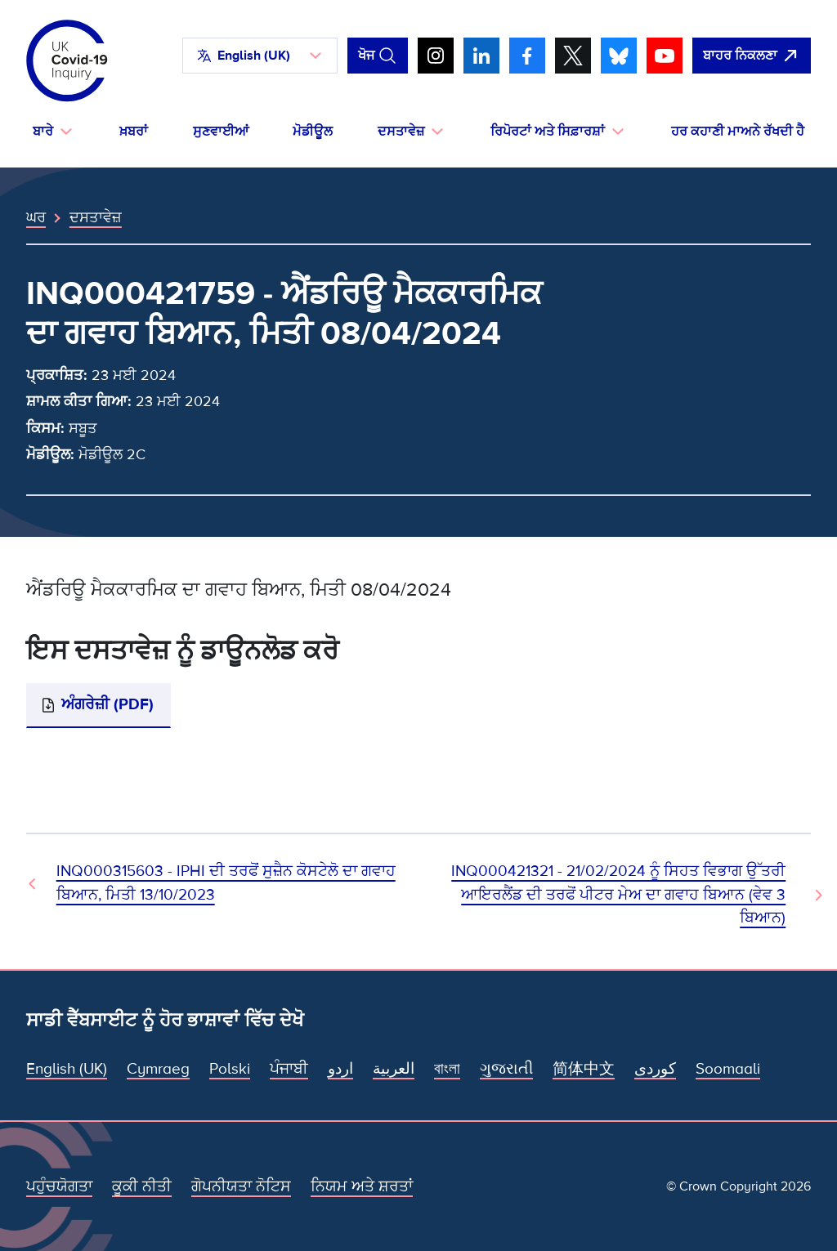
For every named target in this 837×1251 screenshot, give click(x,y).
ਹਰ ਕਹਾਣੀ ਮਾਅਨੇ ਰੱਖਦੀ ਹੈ (737, 131)
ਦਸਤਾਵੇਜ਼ (95, 217)
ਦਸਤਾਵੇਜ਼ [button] (401, 131)
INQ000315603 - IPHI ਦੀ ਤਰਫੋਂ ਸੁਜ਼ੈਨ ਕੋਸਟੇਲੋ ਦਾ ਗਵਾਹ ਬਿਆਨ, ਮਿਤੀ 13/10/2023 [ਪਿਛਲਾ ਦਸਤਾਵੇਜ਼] (226, 883)
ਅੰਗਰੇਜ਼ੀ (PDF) (107, 704)
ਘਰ (36, 217)
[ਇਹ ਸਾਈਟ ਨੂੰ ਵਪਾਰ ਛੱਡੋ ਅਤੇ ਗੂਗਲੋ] (751, 56)
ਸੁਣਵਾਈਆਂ (220, 131)
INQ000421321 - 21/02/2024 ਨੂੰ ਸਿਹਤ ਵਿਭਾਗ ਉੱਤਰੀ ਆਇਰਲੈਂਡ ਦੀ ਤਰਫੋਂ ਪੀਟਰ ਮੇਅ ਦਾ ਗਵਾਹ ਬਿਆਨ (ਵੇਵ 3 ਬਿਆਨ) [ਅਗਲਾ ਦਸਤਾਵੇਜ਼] (618, 894)
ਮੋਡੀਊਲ (313, 131)
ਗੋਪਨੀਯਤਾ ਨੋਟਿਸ (241, 1186)
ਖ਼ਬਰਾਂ (133, 131)
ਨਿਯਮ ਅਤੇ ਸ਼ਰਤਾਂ (362, 1186)
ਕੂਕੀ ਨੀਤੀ (142, 1186)
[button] (260, 56)
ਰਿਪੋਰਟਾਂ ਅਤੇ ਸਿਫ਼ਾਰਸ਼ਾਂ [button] (547, 131)
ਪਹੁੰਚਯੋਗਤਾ (59, 1186)
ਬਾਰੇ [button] (43, 131)
